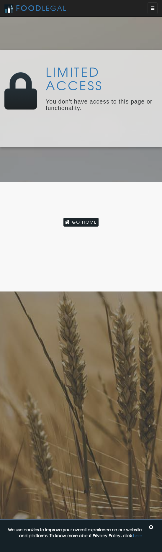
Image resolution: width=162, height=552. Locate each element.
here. (138, 535)
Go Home (81, 222)
